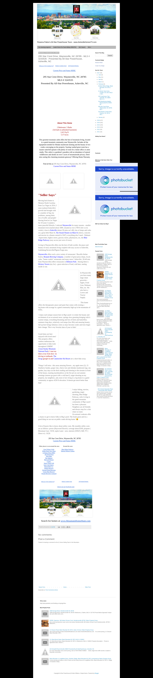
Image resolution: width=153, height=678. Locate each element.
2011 (98, 131)
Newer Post (42, 587)
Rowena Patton (99, 62)
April (99, 79)
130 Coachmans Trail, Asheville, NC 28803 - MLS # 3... (104, 98)
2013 (98, 127)
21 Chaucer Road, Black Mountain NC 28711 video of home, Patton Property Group (109, 294)
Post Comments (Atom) (51, 590)
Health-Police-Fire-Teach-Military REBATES (64, 47)
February (101, 84)
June (99, 75)
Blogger (97, 673)
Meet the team (99, 246)
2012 (98, 129)
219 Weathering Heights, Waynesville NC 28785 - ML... (105, 103)
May (99, 77)
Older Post (88, 587)
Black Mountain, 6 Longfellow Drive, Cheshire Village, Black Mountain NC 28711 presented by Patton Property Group (105, 353)
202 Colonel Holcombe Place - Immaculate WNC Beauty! (105, 389)
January (100, 117)
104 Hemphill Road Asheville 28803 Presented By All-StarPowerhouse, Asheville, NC (105, 332)
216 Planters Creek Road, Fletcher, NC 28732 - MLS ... (105, 113)
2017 (98, 73)
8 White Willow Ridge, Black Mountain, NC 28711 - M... (105, 87)
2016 (98, 120)
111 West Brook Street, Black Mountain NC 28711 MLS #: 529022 (109, 313)
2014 (98, 125)
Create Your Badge (99, 65)
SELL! (89, 47)
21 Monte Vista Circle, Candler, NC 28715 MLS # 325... (105, 92)
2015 (98, 122)
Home (65, 587)
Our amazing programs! (44, 47)
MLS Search (82, 47)
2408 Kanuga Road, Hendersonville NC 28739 (109, 256)
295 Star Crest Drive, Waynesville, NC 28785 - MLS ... (105, 108)
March (100, 82)
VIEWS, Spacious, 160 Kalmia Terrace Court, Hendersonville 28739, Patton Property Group (74, 620)
